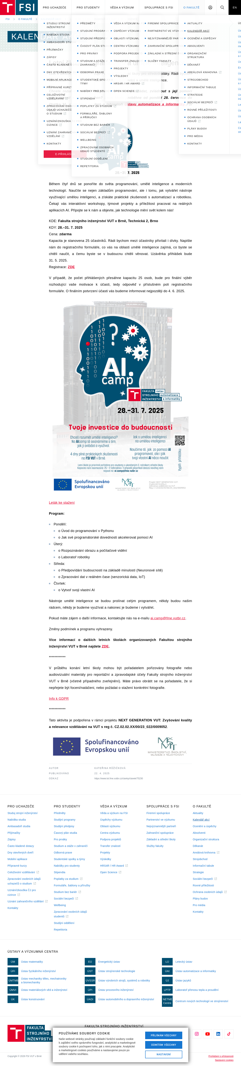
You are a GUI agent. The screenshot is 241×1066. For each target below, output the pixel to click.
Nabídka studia (17, 819)
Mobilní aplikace (17, 859)
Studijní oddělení (64, 923)
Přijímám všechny (164, 1035)
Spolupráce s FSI (158, 7)
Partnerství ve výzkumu (160, 819)
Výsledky (105, 859)
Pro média (199, 905)
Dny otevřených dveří (21, 852)
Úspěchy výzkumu (111, 819)
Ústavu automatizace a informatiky (156, 104)
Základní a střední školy (161, 839)
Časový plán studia (65, 832)
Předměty (60, 813)
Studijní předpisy (64, 826)
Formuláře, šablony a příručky (72, 885)
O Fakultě (191, 7)
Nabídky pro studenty (67, 865)
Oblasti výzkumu (110, 826)
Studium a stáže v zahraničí (71, 845)
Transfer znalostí (110, 845)
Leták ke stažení (62, 503)
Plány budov (200, 898)
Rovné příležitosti (203, 885)
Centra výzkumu (110, 832)
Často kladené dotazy (21, 845)
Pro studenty (88, 7)
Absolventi (199, 832)
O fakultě (25, 19)
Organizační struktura (206, 839)
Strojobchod (200, 859)
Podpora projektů (110, 839)
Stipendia (59, 872)
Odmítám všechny (163, 1044)
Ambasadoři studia (19, 826)
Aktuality (198, 813)
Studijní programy (64, 819)
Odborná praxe (63, 852)
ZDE (71, 267)
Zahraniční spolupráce (160, 832)
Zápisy (12, 839)
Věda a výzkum (122, 7)
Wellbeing (60, 905)
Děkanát (198, 845)
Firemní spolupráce (158, 813)
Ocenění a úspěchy (204, 826)
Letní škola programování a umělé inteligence (104, 19)
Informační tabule (203, 865)
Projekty (105, 852)
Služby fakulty (154, 845)
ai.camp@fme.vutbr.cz (167, 618)
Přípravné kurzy (17, 865)
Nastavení (164, 1054)
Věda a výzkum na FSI (114, 813)
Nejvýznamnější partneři (161, 826)
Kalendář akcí (51, 19)
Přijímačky (14, 832)
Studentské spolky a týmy (69, 859)
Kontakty (13, 907)
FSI (8, 19)
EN (235, 7)
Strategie (198, 872)
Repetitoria (60, 929)
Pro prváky (60, 839)
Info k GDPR (59, 699)
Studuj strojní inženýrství (23, 813)
